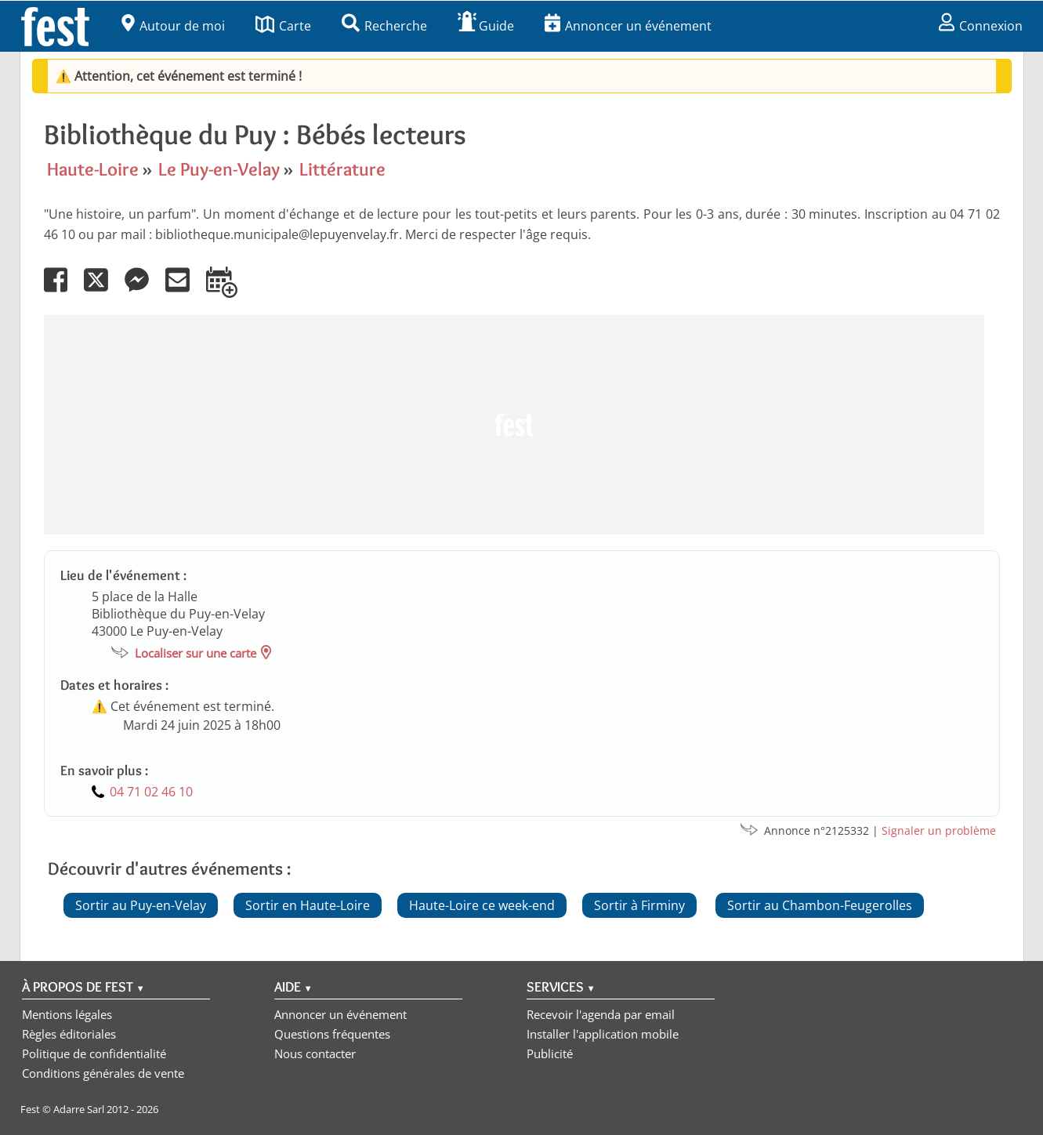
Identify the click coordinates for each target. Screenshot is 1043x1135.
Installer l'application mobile (603, 1034)
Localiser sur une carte (195, 653)
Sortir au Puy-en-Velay (140, 905)
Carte (283, 25)
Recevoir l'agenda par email (601, 1014)
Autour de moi (173, 25)
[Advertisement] (514, 425)
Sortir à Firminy (639, 905)
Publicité (550, 1053)
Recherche (384, 25)
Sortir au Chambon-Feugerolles (819, 905)
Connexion (981, 25)
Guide (486, 25)
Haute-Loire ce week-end (482, 905)
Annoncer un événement (628, 25)
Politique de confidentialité (94, 1053)
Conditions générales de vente (103, 1073)
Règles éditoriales (69, 1034)
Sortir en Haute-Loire (307, 905)
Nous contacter (315, 1053)
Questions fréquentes (332, 1034)
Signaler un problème (939, 830)
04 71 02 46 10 (151, 791)
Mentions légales (67, 1014)
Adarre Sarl (78, 1109)
